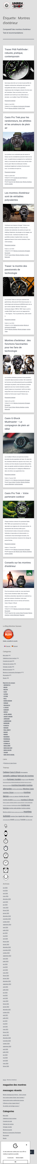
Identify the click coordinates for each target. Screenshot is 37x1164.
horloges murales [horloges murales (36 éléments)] (14, 779)
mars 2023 (5, 972)
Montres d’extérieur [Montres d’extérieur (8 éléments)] (16, 799)
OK (15, 1162)
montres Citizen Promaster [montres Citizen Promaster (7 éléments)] (18, 792)
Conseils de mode (18, 177)
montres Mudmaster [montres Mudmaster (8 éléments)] (29, 802)
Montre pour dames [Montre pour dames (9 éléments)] (7, 785)
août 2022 (5, 987)
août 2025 (5, 902)
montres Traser (21, 108)
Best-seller (5, 655)
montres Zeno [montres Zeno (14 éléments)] (14, 816)
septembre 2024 (7, 924)
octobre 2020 (6, 1043)
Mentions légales (19, 1157)
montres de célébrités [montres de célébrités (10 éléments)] (13, 796)
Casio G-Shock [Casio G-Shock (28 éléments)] (15, 772)
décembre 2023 (7, 947)
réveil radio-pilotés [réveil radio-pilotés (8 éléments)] (6, 819)
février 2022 (6, 1004)
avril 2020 (5, 1060)
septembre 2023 (7, 955)
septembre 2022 (7, 984)
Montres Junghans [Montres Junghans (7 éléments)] (6, 802)
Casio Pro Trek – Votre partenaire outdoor (16, 495)
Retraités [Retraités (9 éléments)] (31, 816)
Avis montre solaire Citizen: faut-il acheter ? (13, 1097)
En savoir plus (11, 1157)
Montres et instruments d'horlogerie (22, 106)
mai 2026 (5, 890)
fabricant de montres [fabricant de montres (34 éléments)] (25, 776)
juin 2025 (5, 904)
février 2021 (6, 1032)
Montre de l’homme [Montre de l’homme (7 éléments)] (28, 782)
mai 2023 (5, 967)
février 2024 (6, 941)
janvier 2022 (6, 1006)
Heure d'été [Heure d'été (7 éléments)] (5, 779)
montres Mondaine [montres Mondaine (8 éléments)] (20, 802)
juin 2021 (5, 1021)
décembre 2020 (7, 1038)
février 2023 (6, 975)
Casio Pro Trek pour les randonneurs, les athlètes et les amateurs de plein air (18, 122)
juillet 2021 (5, 1018)
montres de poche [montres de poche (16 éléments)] (24, 796)
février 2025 (6, 910)
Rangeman (22, 615)
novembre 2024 (7, 919)
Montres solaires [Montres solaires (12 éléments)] (7, 812)
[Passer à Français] (7, 646)
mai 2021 (5, 1023)
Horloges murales (7, 666)
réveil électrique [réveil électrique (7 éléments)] (17, 819)
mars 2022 (5, 1001)
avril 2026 (5, 893)
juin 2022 (5, 992)
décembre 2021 (7, 1009)
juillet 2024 (5, 930)
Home (4, 1080)
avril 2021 (5, 1026)
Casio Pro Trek (12, 181)
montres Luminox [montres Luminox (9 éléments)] (13, 802)
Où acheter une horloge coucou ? (11, 1106)
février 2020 (6, 1066)
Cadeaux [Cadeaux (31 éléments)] (6, 772)
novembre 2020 (7, 1040)
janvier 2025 (6, 913)
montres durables (9, 184)
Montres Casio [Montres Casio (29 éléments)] (28, 789)
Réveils (4, 678)
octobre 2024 (6, 921)
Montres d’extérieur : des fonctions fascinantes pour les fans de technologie (18, 345)
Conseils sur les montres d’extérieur (18, 564)
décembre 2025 (7, 899)
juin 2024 (5, 933)
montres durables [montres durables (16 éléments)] (8, 800)
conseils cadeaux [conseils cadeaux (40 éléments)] (10, 776)
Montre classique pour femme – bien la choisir (14, 1094)
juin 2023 (5, 964)
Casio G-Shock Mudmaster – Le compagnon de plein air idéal (17, 423)
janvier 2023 (6, 978)
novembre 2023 (7, 950)
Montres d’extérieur (13, 108)
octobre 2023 (6, 953)
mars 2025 (5, 907)
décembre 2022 (7, 981)
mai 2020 (5, 1057)
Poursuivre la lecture (10, 100)
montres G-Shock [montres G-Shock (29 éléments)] (27, 800)
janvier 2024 (6, 944)
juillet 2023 (5, 961)
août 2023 (5, 958)
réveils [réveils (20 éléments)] (12, 819)
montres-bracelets (18, 484)
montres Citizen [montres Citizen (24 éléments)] (8, 792)
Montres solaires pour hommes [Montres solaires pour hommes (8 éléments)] (17, 812)
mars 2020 (5, 1063)
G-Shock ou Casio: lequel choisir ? (11, 1103)
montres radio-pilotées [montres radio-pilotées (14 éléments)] (15, 808)
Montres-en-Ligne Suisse (10, 763)
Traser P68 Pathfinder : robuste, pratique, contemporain (17, 53)
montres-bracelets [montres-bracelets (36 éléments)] (18, 785)
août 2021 (5, 1015)
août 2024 (5, 927)
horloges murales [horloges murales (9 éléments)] (24, 779)
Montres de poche (7, 669)
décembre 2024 (7, 916)
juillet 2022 (5, 989)
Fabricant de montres (18, 325)
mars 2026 (5, 896)
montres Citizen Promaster (22, 613)
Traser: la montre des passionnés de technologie (16, 269)
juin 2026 (5, 887)
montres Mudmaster (9, 484)
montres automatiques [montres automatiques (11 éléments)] (17, 789)
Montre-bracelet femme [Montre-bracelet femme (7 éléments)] (7, 782)
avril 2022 (5, 998)
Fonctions (18, 482)
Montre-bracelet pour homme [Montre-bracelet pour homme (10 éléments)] (17, 782)
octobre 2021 (6, 1012)
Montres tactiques (22, 329)
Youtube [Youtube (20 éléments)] (22, 819)
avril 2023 (5, 970)
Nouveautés (7, 253)
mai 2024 (5, 936)
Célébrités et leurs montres (9, 658)
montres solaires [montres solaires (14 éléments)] (25, 808)
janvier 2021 (6, 1035)
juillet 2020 (5, 1052)
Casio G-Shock (12, 255)
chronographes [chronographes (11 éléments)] (24, 772)
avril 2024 (5, 938)
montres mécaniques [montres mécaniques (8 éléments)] (7, 805)
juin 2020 (5, 1055)
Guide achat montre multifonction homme (13, 1100)
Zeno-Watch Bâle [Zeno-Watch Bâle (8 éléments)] (29, 819)
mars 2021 (5, 1029)
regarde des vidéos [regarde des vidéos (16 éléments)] (23, 816)
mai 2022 (5, 995)
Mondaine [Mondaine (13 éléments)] (31, 779)
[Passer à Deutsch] (14, 646)
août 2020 (5, 1049)
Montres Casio (19, 181)
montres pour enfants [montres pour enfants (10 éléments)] (16, 805)
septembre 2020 (7, 1046)
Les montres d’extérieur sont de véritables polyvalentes (17, 196)
